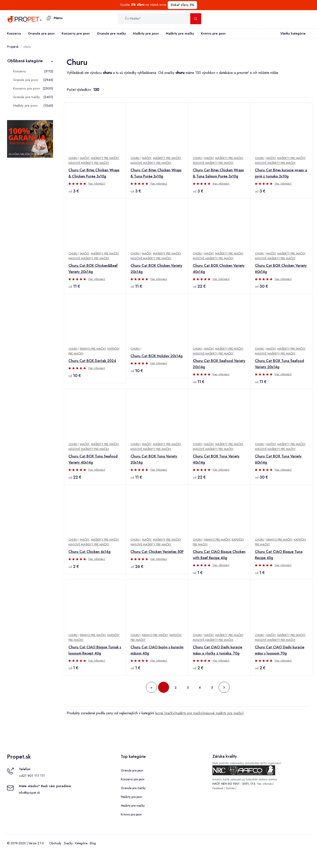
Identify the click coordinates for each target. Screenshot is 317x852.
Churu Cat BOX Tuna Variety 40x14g (216, 459)
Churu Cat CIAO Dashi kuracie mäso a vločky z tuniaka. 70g (217, 650)
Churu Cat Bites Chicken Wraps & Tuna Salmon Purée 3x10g (218, 173)
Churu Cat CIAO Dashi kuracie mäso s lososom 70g (279, 650)
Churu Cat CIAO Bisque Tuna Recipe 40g (278, 554)
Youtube (230, 788)
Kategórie (81, 843)
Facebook (217, 788)
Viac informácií (96, 184)
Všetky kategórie (292, 33)
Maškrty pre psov (146, 33)
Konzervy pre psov (76, 33)
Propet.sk (12, 46)
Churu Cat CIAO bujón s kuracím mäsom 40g (157, 650)
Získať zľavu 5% (182, 4)
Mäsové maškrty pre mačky (88, 163)
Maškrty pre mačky (180, 33)
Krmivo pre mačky (93, 349)
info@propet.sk (29, 792)
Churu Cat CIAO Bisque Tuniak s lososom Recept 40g (94, 650)
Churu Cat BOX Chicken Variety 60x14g (281, 268)
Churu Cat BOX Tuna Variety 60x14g (278, 459)
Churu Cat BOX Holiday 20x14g (156, 355)
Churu (72, 158)
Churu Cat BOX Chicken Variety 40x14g (219, 268)
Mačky (84, 158)
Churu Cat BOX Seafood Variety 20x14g (219, 363)
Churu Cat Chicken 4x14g (89, 551)
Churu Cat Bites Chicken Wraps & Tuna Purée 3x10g (156, 173)
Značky (68, 843)
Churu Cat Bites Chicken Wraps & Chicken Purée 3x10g (93, 173)
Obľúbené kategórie (25, 61)
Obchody (55, 843)
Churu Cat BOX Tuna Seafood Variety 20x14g (279, 363)
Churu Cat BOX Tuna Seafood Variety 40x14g (93, 459)
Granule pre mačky (111, 33)
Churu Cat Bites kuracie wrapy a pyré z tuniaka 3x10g (281, 173)
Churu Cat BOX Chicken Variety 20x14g (156, 268)
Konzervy (14, 33)
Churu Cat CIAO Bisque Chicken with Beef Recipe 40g (219, 554)
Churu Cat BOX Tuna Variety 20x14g (154, 459)
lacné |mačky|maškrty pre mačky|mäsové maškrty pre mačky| (199, 713)
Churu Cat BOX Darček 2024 (92, 360)
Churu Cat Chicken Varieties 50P (157, 551)
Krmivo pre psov (213, 33)
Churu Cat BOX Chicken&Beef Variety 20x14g (93, 268)
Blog (93, 843)
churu (27, 46)
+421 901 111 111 (32, 775)
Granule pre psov (41, 33)
